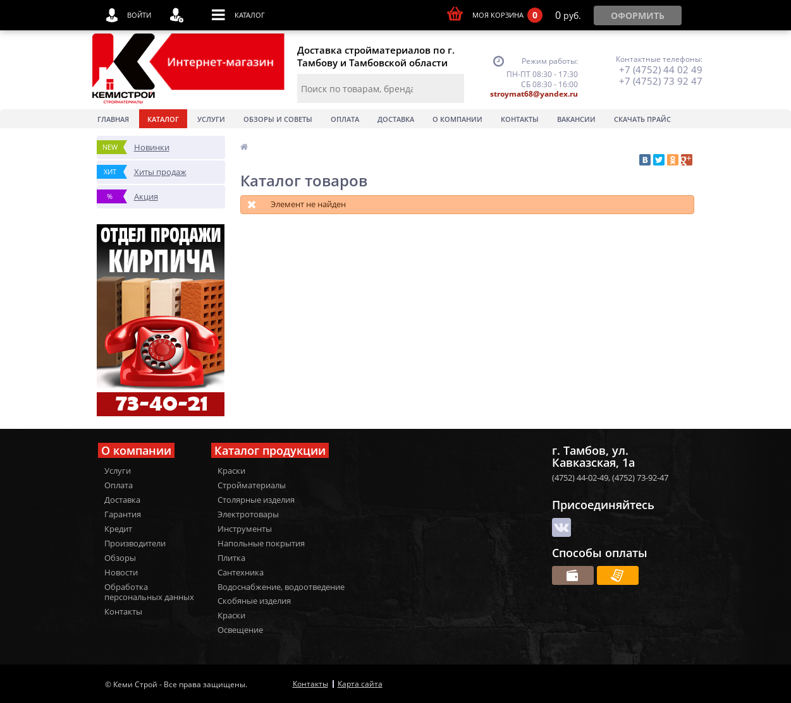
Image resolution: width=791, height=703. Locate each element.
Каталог (163, 119)
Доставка (395, 119)
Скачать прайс (642, 119)
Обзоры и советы (277, 119)
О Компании (457, 119)
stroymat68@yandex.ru (534, 93)
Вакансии (576, 119)
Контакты (520, 119)
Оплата (345, 119)
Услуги (211, 119)
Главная (113, 119)
